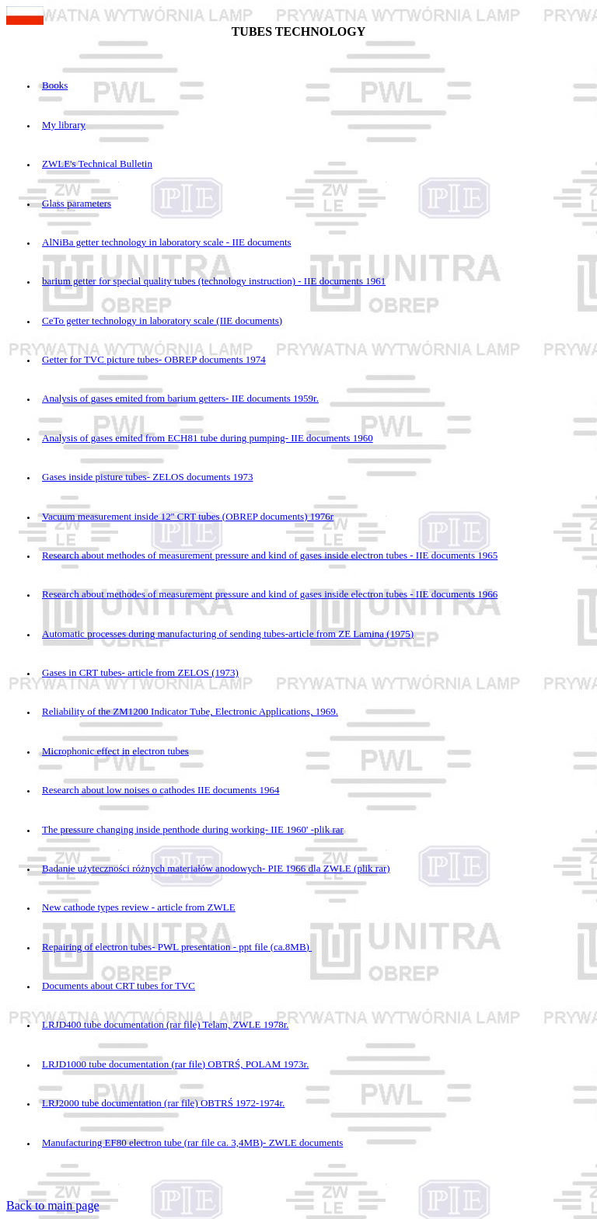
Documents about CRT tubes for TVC (118, 985)
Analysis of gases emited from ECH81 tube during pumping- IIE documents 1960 (207, 438)
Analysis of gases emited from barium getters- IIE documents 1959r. (180, 398)
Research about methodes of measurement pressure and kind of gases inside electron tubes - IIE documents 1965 (270, 555)
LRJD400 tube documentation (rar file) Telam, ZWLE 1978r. (165, 1024)
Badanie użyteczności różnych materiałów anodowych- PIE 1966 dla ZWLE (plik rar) (216, 868)
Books (55, 85)
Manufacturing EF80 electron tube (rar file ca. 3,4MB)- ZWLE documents (192, 1142)
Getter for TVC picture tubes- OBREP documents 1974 (154, 359)
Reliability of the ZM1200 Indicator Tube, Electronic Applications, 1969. (190, 711)
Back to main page (53, 1205)
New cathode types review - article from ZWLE (139, 907)
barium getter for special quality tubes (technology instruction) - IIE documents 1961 (214, 281)
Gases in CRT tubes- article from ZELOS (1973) (140, 672)
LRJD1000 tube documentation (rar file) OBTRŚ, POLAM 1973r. (175, 1064)
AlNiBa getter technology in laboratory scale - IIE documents (167, 242)
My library (64, 125)
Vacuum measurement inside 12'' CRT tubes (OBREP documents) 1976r (187, 516)
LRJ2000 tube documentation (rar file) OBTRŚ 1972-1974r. (163, 1103)
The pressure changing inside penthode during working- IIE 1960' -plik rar (193, 829)
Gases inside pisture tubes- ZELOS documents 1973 (147, 476)
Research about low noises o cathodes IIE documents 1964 (160, 790)
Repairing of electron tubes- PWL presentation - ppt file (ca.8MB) (177, 947)
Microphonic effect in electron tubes (115, 751)
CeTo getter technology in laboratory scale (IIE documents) (162, 320)
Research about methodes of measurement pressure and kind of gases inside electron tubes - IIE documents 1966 (270, 594)
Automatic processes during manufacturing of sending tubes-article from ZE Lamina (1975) (228, 633)
